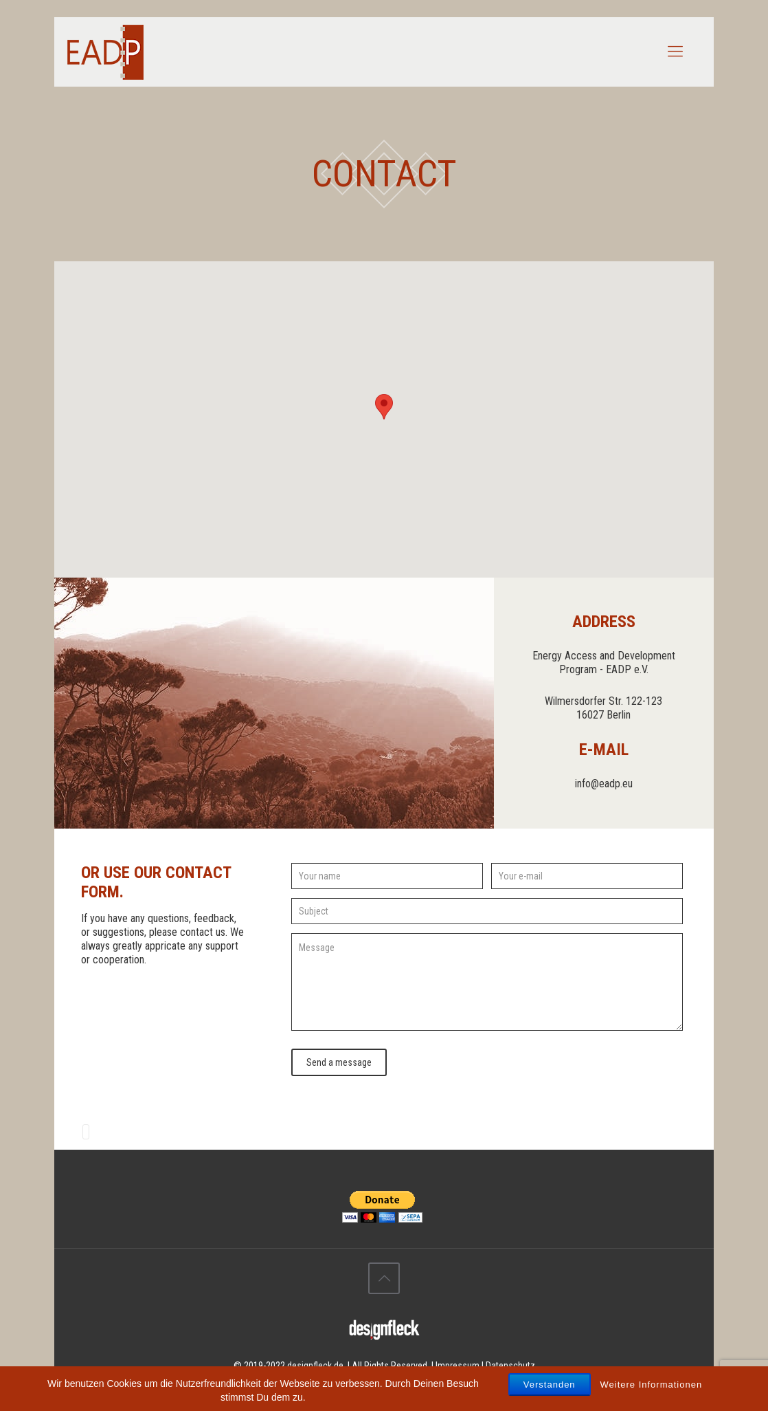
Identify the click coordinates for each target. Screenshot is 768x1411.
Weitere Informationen (651, 1384)
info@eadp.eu (604, 783)
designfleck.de (315, 1365)
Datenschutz (510, 1365)
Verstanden (549, 1384)
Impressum (457, 1365)
